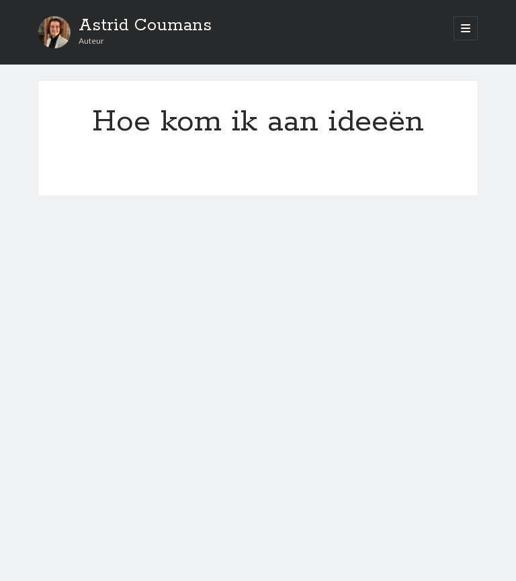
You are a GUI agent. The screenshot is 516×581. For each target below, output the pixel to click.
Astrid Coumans (145, 25)
